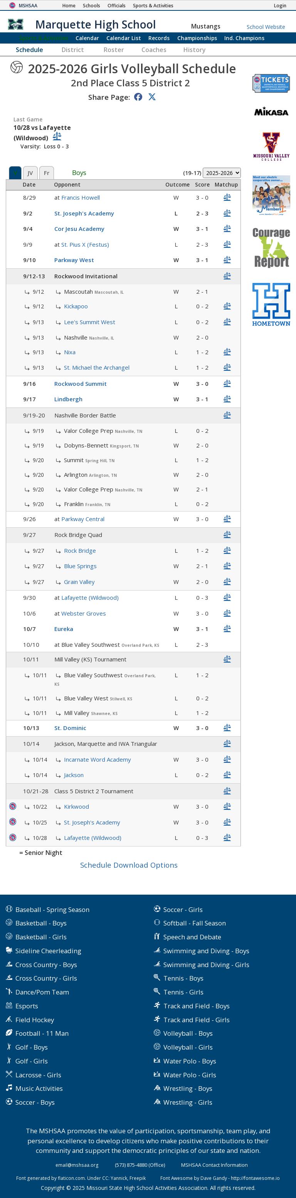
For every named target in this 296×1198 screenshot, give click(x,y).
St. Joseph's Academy (84, 213)
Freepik (138, 1178)
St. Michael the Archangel (97, 367)
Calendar (87, 38)
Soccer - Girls (183, 909)
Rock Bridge (80, 550)
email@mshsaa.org (77, 1165)
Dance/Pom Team (42, 992)
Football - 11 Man (42, 1033)
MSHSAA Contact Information (214, 1164)
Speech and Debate (192, 936)
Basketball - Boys (41, 923)
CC (105, 1178)
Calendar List (123, 38)
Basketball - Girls (41, 936)
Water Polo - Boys (189, 1061)
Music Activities (39, 1088)
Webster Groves (83, 613)
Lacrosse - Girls (38, 1074)
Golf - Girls (31, 1061)
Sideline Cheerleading (48, 950)
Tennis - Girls (183, 992)
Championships (197, 38)
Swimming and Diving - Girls (206, 964)
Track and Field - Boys (196, 1005)
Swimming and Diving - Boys (206, 950)
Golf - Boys (31, 1047)
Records (159, 38)
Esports (26, 1005)
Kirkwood (76, 806)
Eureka (63, 629)
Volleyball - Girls (188, 1047)
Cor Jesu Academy (79, 228)
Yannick (119, 1178)
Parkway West (74, 260)
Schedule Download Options (129, 865)
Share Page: (109, 97)
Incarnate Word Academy (97, 759)
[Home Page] (69, 5)
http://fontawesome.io (255, 1178)
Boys (79, 173)
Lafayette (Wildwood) (90, 597)
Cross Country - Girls (46, 978)
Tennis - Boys (183, 978)
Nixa (70, 352)
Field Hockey (34, 1019)
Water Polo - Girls (189, 1074)
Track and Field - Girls (196, 1019)
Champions (244, 38)
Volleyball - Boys (188, 1033)
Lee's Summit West (89, 322)
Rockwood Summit (80, 383)
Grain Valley (79, 582)
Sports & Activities (43, 38)
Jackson (74, 775)
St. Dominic (70, 728)
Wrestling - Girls (187, 1102)
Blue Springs (80, 566)
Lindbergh (68, 399)
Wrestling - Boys (187, 1088)
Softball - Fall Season (194, 923)
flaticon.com (71, 1178)
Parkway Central (82, 519)
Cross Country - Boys (46, 964)
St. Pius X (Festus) (85, 244)
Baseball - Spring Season (52, 909)
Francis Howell (80, 197)
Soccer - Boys (35, 1102)
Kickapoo (76, 306)
